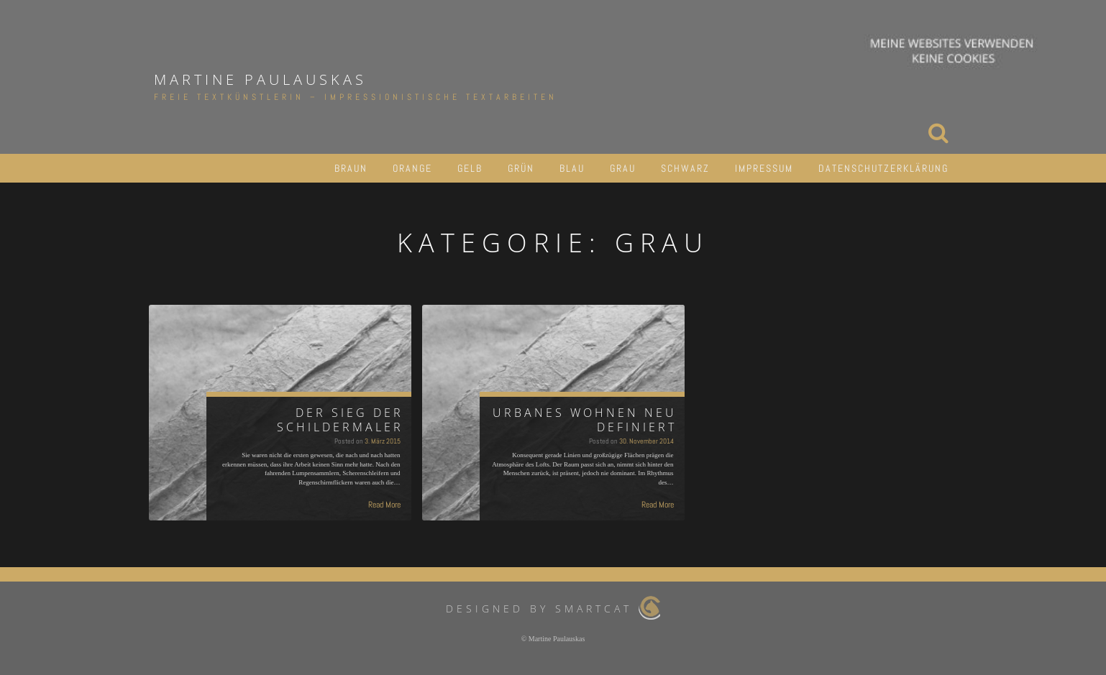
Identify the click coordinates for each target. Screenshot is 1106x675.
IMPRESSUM (764, 168)
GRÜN (521, 168)
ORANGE (412, 168)
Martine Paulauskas (260, 79)
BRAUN (350, 168)
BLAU (572, 168)
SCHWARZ (685, 168)
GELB (470, 168)
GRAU (623, 168)
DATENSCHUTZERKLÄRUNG (883, 168)
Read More (384, 504)
